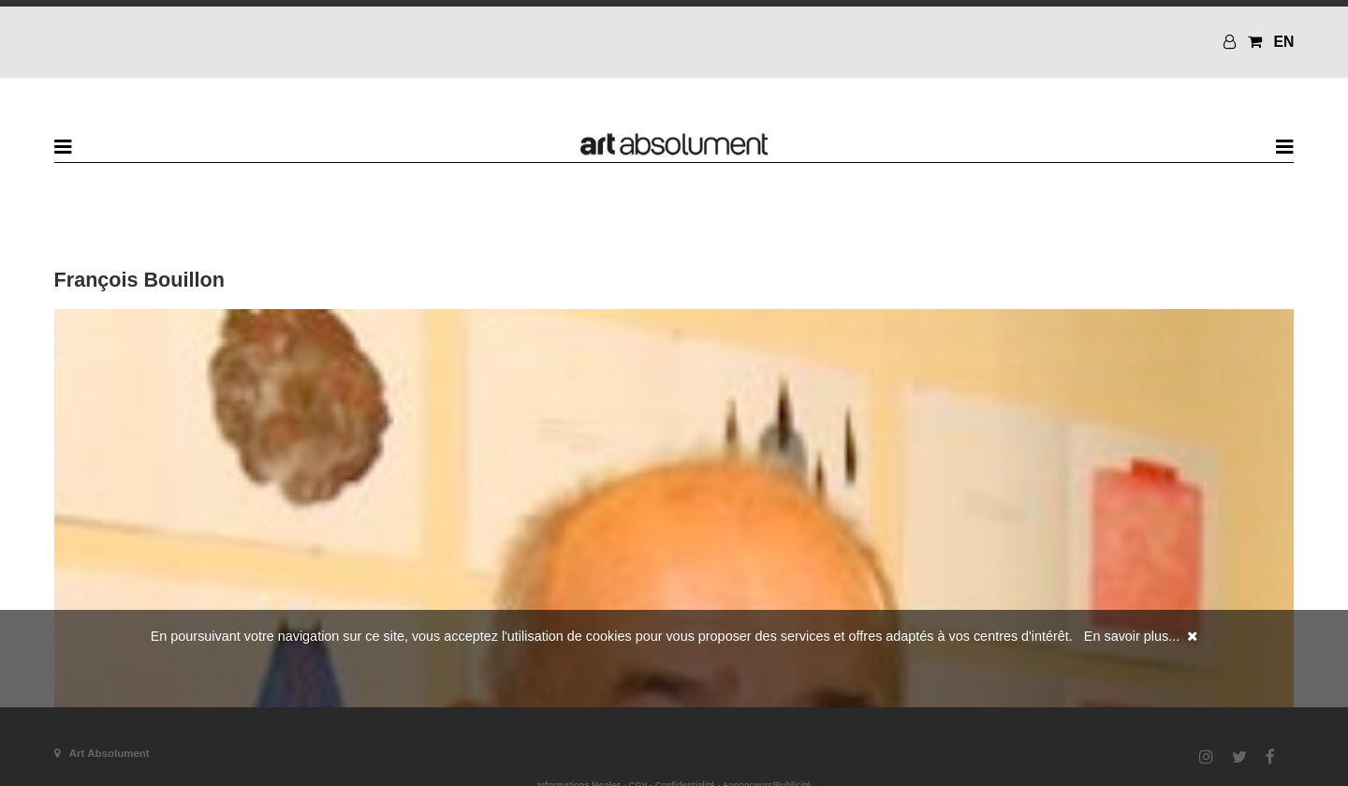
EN (1283, 42)
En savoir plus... (1132, 636)
